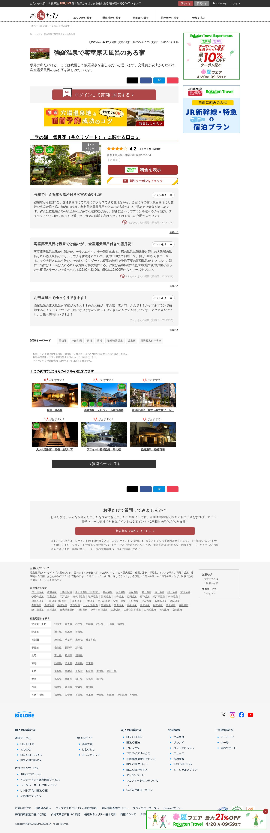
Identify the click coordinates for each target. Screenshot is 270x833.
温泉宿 (132, 340)
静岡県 (58, 663)
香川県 (68, 687)
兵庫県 (89, 671)
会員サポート (228, 748)
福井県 (79, 655)
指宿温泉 (177, 609)
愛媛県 (79, 687)
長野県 (68, 647)
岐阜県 (68, 663)
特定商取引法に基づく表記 (30, 814)
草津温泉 (185, 592)
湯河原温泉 (159, 596)
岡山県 (79, 679)
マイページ (220, 3)
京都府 (68, 671)
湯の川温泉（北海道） (87, 592)
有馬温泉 (36, 605)
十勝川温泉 (66, 592)
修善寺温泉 (38, 601)
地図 (114, 159)
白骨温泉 (119, 596)
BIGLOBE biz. (134, 737)
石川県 (68, 655)
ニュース (179, 753)
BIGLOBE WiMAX (30, 760)
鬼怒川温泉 (79, 596)
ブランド (179, 742)
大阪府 (79, 671)
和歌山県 (112, 671)
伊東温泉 (173, 596)
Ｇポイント (209, 593)
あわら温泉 (104, 601)
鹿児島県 (122, 694)
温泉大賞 (87, 744)
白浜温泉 (49, 605)
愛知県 (79, 663)
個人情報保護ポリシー (115, 808)
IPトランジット (135, 775)
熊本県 (89, 694)
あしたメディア (91, 755)
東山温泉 (146, 592)
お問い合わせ (23, 808)
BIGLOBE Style (183, 764)
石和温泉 (145, 596)
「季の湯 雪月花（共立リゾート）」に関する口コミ (85, 137)
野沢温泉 (106, 596)
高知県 (89, 687)
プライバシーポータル (146, 808)
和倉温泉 (77, 601)
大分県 (100, 694)
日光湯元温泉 (67, 609)
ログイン (235, 3)
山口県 (100, 679)
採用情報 (179, 759)
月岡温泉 (132, 596)
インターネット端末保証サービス (40, 779)
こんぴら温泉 (90, 605)
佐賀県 (68, 694)
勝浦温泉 (62, 605)
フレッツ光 (133, 748)
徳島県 (58, 687)
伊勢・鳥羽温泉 (99, 609)
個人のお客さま (25, 730)
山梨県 (58, 647)
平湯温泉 (146, 601)
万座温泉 (52, 596)
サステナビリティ (184, 748)
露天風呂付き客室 (150, 340)
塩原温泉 (93, 596)
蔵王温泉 (159, 592)
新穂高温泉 (160, 601)
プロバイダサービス (138, 753)
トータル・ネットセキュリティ (38, 785)
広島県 (89, 679)
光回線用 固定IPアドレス (141, 759)
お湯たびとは (210, 578)
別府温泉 (158, 605)
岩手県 (79, 624)
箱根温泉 (82, 609)
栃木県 (58, 631)
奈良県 (100, 671)
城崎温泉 (175, 601)
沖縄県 (134, 694)
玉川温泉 (52, 609)
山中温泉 (90, 601)
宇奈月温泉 (119, 601)
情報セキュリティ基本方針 (100, 814)
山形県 (110, 624)
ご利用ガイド (210, 583)
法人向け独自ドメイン (139, 790)
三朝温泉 (106, 605)
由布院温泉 (150, 609)
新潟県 (79, 647)
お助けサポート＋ (30, 774)
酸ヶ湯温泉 (38, 609)
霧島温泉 (183, 605)
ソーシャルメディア (185, 769)
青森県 (68, 624)
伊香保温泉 (38, 596)
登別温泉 (52, 592)
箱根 (89, 340)
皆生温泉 (132, 605)
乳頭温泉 (107, 592)
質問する (202, 3)
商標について (128, 814)
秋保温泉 (133, 592)
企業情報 (174, 730)
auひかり (25, 749)
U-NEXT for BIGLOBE (34, 790)
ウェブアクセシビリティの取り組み (77, 808)
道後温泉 (75, 605)
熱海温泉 (164, 609)
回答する (186, 3)
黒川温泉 (171, 605)
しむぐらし (88, 749)
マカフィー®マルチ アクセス (142, 782)
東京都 (79, 639)
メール (225, 742)
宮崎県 (110, 694)
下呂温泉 (133, 601)
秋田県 (100, 624)
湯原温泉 (145, 605)
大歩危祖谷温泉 (132, 609)
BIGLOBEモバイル (31, 755)
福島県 (121, 624)
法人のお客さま (131, 730)
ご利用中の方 (224, 730)
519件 (156, 148)
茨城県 (79, 631)
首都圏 (63, 340)
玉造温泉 (119, 605)
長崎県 (79, 694)
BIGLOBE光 (27, 744)
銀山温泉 (172, 592)
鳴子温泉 (120, 592)
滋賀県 (58, 671)
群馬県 (68, 631)
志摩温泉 (116, 609)
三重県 (89, 663)
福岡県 (58, 694)
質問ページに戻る (105, 464)
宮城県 (89, 624)
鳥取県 (58, 679)
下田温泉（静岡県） (58, 601)
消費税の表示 (43, 808)
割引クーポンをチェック (143, 181)
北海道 (58, 624)
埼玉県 (58, 639)
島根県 (68, 679)
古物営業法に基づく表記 (65, 814)
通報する (174, 232)
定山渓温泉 (38, 592)
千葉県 (68, 639)
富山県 (58, 655)
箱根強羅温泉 (115, 340)
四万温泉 (65, 596)
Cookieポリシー (173, 808)
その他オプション (30, 796)
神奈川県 (76, 340)
